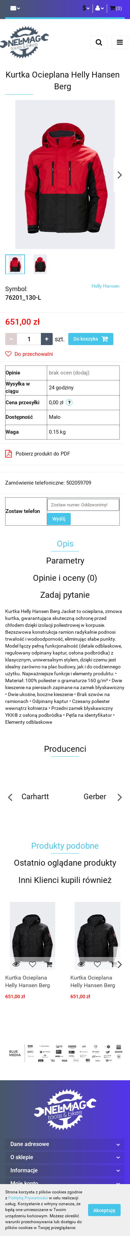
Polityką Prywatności (28, 1198)
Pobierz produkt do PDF (37, 454)
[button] (116, 8)
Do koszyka (90, 338)
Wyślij (59, 519)
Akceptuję (104, 1210)
